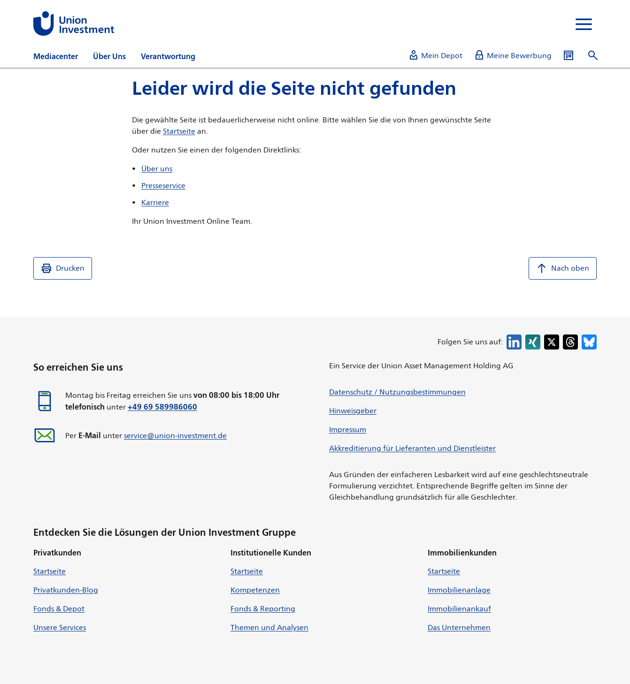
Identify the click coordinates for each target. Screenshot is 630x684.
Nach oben (562, 268)
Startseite (179, 131)
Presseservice (163, 185)
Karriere (155, 202)
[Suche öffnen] (593, 56)
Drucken (63, 268)
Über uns (156, 168)
